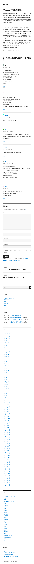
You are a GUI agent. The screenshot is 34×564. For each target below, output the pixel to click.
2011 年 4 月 (6, 386)
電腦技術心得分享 (8, 535)
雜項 (5, 533)
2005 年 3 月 (7, 478)
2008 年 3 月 (7, 429)
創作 (5, 507)
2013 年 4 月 (7, 367)
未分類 (5, 523)
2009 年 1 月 (7, 413)
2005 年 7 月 (7, 471)
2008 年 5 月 (7, 425)
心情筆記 (6, 515)
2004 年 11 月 (7, 485)
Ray (5, 498)
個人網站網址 (5, 244)
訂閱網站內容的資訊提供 (9, 553)
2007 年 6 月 (7, 438)
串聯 (5, 503)
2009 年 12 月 (7, 400)
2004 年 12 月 (7, 484)
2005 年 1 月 (7, 482)
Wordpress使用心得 (9, 501)
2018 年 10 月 (7, 338)
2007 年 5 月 (7, 439)
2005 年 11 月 (7, 466)
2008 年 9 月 (7, 418)
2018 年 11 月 (7, 336)
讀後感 (5, 528)
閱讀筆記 (6, 531)
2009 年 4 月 (7, 407)
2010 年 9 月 (7, 391)
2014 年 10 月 (7, 356)
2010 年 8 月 (7, 393)
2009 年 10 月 (7, 404)
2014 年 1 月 (6, 365)
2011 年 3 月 (6, 388)
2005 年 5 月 (7, 475)
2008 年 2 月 (7, 430)
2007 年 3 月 (7, 443)
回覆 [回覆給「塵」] (4, 141)
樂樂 (5, 301)
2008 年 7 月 (7, 422)
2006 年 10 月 (7, 450)
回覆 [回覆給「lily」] (4, 86)
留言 (4, 212)
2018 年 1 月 (6, 340)
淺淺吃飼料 (6, 303)
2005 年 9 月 (7, 468)
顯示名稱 (5, 231)
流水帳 (5, 524)
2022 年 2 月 (7, 333)
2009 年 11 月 (7, 402)
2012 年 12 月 (7, 370)
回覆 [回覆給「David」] (4, 124)
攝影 (5, 517)
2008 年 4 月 (7, 427)
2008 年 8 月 (7, 420)
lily (6, 161)
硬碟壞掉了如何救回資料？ (16, 315)
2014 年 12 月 (7, 354)
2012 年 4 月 (7, 377)
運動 (5, 530)
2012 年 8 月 (7, 374)
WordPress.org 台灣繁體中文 (11, 556)
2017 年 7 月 (6, 342)
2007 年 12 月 (7, 434)
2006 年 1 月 (7, 462)
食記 (5, 540)
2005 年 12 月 (7, 464)
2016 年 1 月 (6, 349)
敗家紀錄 (6, 519)
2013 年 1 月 (6, 368)
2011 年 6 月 (6, 383)
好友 (5, 508)
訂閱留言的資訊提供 (8, 554)
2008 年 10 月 (7, 416)
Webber (18, 50)
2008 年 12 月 (7, 415)
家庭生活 (6, 512)
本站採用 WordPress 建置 (12, 561)
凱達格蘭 (5, 4)
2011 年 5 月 (6, 384)
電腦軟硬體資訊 (7, 537)
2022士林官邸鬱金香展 (9, 298)
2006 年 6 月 (7, 457)
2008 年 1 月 (7, 432)
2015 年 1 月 (6, 352)
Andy (6, 50)
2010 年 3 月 (7, 399)
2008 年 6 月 (7, 423)
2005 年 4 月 (7, 477)
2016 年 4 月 (7, 347)
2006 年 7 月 (7, 455)
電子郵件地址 (6, 238)
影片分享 (6, 514)
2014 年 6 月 (7, 359)
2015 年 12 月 (7, 351)
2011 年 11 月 (7, 379)
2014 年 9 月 (7, 358)
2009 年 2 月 (7, 411)
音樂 (5, 539)
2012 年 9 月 (7, 372)
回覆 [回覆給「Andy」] (4, 109)
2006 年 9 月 (7, 452)
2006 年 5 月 (7, 459)
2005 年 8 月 (7, 470)
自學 (5, 526)
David (6, 115)
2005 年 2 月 (7, 480)
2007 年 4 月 (7, 441)
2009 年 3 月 (7, 409)
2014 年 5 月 (6, 361)
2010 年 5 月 (7, 397)
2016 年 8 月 (7, 345)
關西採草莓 (6, 300)
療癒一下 (6, 305)
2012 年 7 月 (6, 375)
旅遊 (5, 521)
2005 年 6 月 (7, 473)
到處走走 (6, 505)
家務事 (5, 510)
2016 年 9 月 (7, 344)
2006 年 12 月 (7, 446)
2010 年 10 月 (7, 390)
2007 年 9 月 (7, 436)
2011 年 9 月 (6, 381)
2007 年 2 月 (7, 445)
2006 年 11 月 (7, 448)
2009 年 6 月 (7, 406)
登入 (5, 551)
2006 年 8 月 (7, 454)
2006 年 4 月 (7, 461)
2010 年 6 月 (7, 395)
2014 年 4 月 (7, 363)
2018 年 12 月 (7, 335)
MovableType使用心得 (9, 496)
